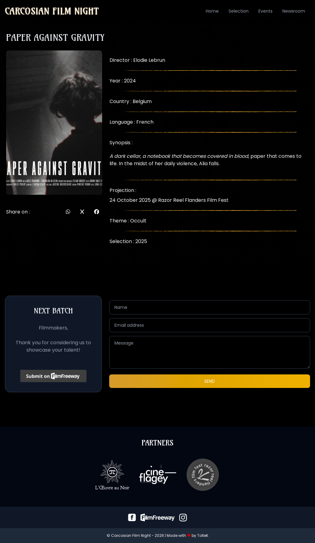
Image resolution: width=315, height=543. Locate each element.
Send (209, 381)
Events (265, 11)
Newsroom (293, 11)
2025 (141, 241)
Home (212, 11)
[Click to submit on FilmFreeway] (53, 376)
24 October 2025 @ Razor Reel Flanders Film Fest (169, 200)
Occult (138, 220)
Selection (239, 11)
